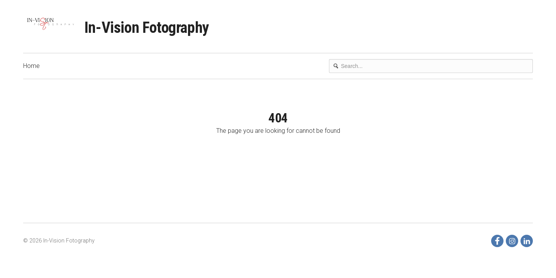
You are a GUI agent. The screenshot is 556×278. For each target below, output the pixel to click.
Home (31, 66)
